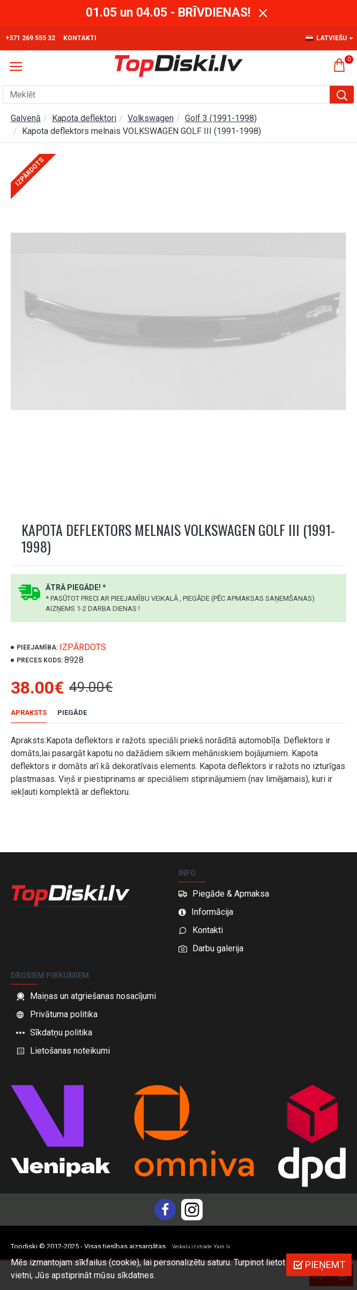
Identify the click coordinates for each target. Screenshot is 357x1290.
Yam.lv (222, 1247)
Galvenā (26, 118)
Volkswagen (151, 118)
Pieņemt (325, 1264)
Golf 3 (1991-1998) (221, 118)
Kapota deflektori (84, 118)
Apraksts (29, 713)
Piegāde (72, 713)
